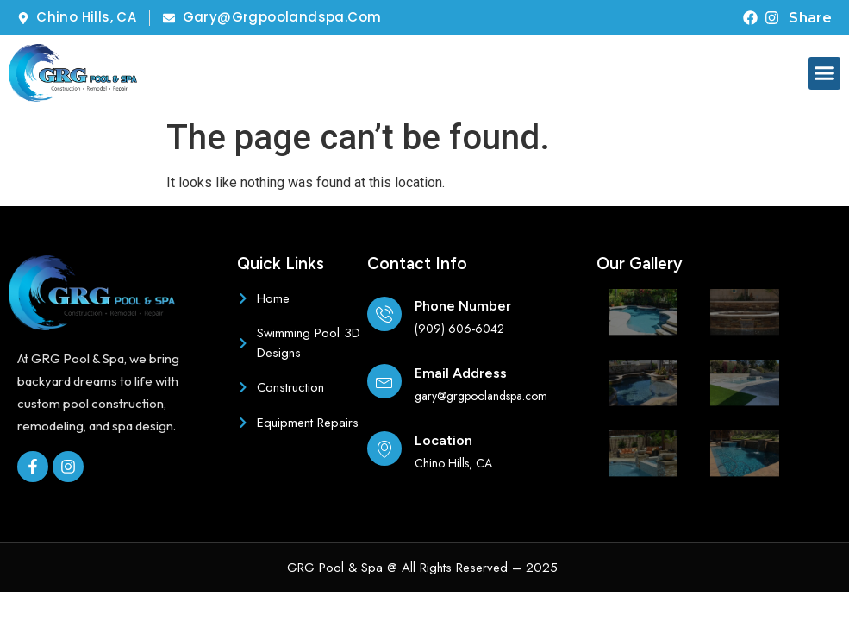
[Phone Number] (384, 314)
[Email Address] (384, 381)
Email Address (461, 373)
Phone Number (463, 306)
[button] (824, 73)
